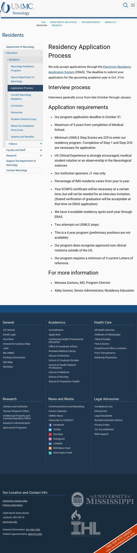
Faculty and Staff (15, 146)
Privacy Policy (102, 421)
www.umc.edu (10, 518)
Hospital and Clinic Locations (110, 344)
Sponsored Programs (15, 423)
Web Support (101, 430)
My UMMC (8, 349)
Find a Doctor (101, 340)
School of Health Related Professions (62, 362)
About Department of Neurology (22, 75)
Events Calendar (58, 407)
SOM (43, 18)
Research (11, 151)
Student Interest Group (23, 115)
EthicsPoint (100, 407)
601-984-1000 (33, 525)
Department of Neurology (20, 43)
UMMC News (56, 412)
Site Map (8, 358)
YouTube (56, 430)
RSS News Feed (59, 444)
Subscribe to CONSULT (61, 416)
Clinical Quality (102, 335)
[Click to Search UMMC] (125, 5)
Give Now (8, 335)
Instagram (57, 435)
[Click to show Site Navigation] (133, 5)
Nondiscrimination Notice (108, 416)
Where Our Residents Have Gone (22, 124)
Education (11, 49)
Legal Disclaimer (103, 412)
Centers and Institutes (15, 402)
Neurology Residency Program (22, 64)
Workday (8, 363)
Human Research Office (16, 407)
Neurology (55, 6)
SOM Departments (90, 18)
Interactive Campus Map (16, 340)
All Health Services (104, 326)
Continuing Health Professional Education (66, 337)
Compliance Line (103, 402)
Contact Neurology (16, 166)
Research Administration (16, 419)
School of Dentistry (59, 352)
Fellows (13, 140)
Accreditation (56, 326)
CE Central (9, 326)
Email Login (9, 330)
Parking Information (14, 353)
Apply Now (55, 330)
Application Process (22, 84)
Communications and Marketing (66, 402)
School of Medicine (59, 368)
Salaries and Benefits (22, 132)
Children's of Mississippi (107, 330)
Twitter (55, 425)
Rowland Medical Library (62, 347)
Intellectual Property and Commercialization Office (17, 413)
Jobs (6, 344)
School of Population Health (64, 377)
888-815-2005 (35, 530)
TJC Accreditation (104, 425)
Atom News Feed (60, 449)
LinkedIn (56, 439)
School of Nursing (58, 373)
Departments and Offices (63, 18)
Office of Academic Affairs (63, 342)
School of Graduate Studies (64, 356)
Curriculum (17, 101)
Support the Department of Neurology (21, 159)
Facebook (56, 421)
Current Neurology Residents (21, 93)
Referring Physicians (105, 353)
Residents (57, 21)
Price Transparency (105, 349)
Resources (16, 108)
